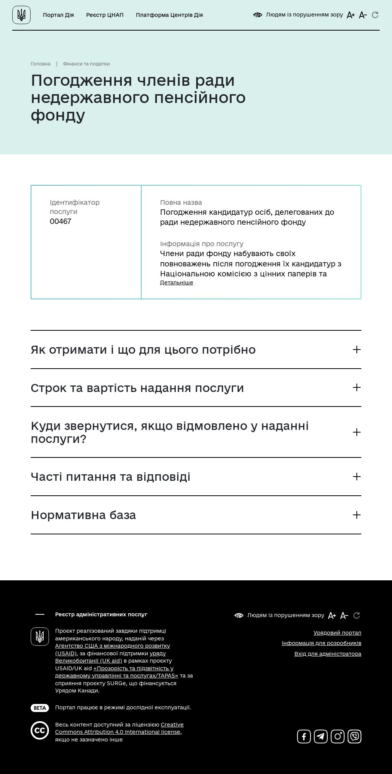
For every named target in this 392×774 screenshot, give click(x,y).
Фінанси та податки (86, 63)
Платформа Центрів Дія (169, 15)
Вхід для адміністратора (327, 654)
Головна (41, 63)
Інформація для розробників (321, 643)
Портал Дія (58, 15)
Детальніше (176, 282)
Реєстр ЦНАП (105, 15)
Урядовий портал (337, 633)
